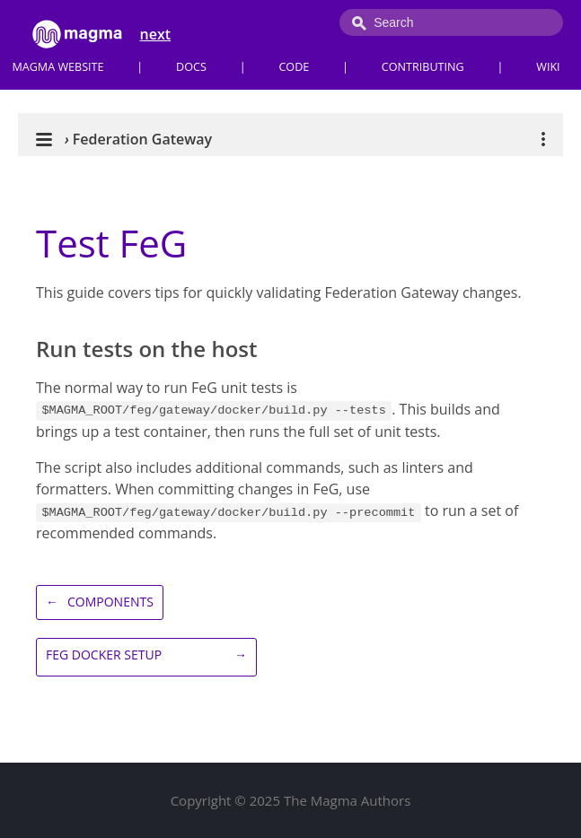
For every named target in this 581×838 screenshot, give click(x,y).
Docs (191, 66)
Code (293, 66)
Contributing (423, 66)
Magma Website (57, 66)
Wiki (547, 66)
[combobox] (451, 22)
